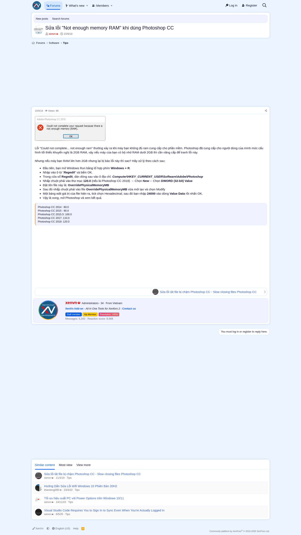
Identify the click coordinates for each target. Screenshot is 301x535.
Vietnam (117, 303)
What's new (75, 5)
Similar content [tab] (45, 465)
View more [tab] (83, 465)
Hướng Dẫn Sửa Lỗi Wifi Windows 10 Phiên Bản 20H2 (80, 486)
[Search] (264, 5)
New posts (42, 18)
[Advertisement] (150, 76)
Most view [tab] (65, 465)
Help (76, 528)
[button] (87, 5)
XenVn (38, 528)
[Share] (265, 111)
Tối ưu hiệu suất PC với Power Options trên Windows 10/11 (84, 498)
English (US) (61, 528)
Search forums (60, 18)
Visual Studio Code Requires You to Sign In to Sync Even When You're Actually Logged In (104, 510)
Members (100, 5)
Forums (53, 5)
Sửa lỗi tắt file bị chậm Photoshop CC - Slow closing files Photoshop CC (208, 292)
